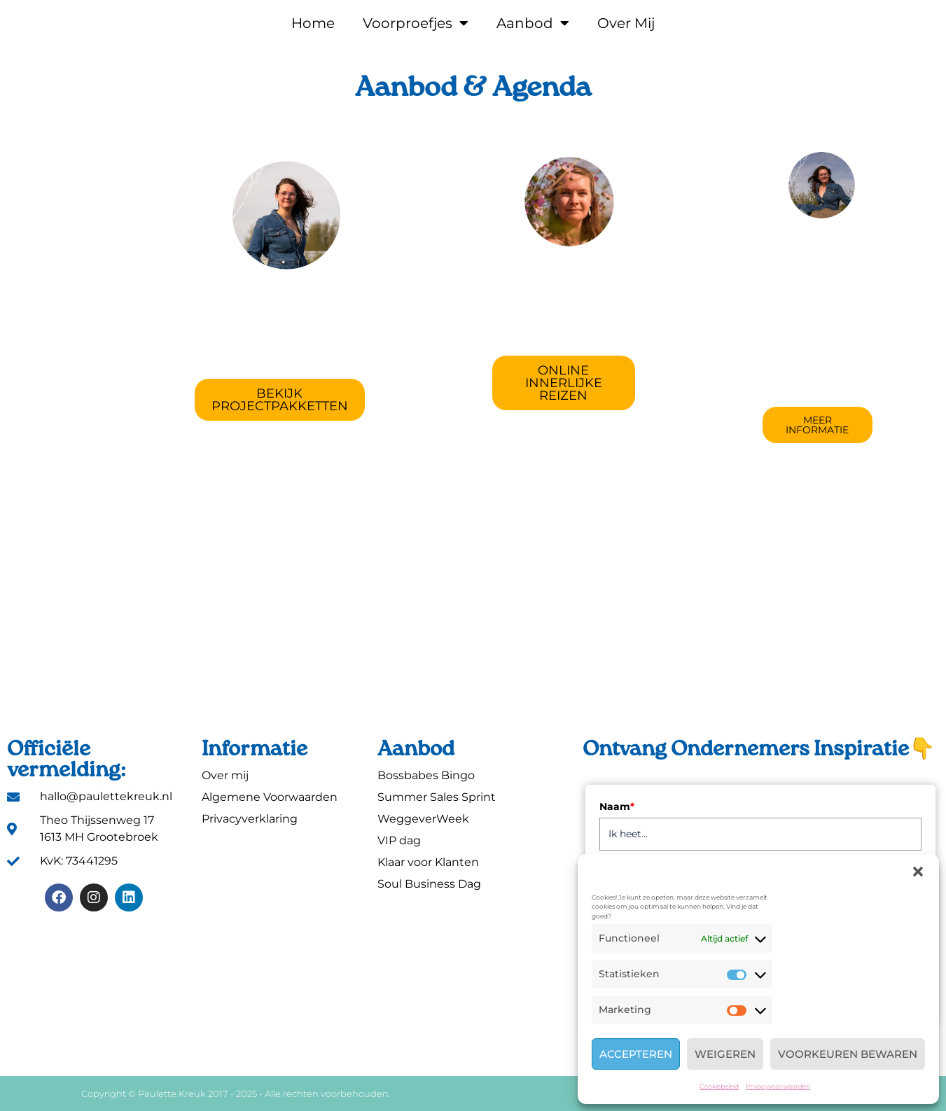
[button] (918, 872)
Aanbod (532, 23)
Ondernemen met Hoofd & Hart (563, 297)
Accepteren (635, 1054)
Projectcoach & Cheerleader (279, 314)
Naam (616, 806)
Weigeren (725, 1054)
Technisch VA (817, 254)
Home (313, 23)
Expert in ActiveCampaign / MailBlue (817, 294)
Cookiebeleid (719, 1086)
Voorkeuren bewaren (847, 1054)
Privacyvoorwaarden (778, 1086)
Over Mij (626, 23)
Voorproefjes (415, 23)
